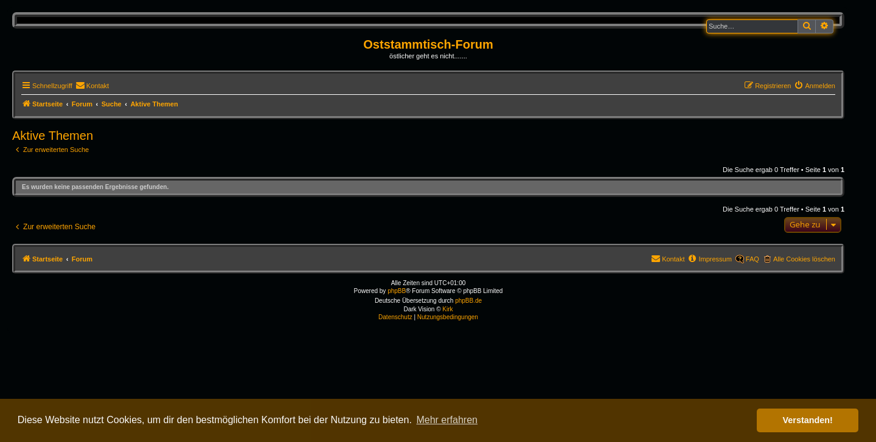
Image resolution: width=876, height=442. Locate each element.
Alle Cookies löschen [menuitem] (804, 259)
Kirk (447, 309)
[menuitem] (92, 85)
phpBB (397, 291)
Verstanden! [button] (808, 420)
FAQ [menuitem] (752, 259)
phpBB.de (468, 300)
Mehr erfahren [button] (447, 420)
